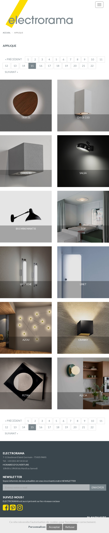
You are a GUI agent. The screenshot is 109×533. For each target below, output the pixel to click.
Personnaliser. (37, 526)
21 (83, 65)
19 (66, 65)
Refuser (70, 527)
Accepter (54, 527)
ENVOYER (98, 487)
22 (92, 65)
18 (57, 65)
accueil (6, 33)
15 (32, 65)
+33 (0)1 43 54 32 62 (18, 461)
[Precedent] (13, 59)
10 (92, 59)
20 (74, 65)
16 (40, 65)
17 (49, 65)
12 (6, 65)
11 (101, 59)
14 (23, 65)
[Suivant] (11, 72)
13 (15, 65)
